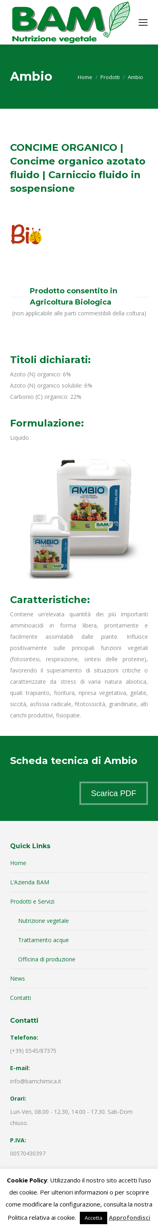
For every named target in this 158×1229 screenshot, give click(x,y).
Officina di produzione (46, 959)
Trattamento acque (43, 940)
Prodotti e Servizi (32, 901)
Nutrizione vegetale (43, 920)
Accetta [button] (93, 1217)
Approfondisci (129, 1217)
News (17, 978)
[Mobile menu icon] (143, 22)
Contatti (20, 997)
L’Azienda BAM (29, 882)
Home (18, 863)
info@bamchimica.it (35, 1081)
